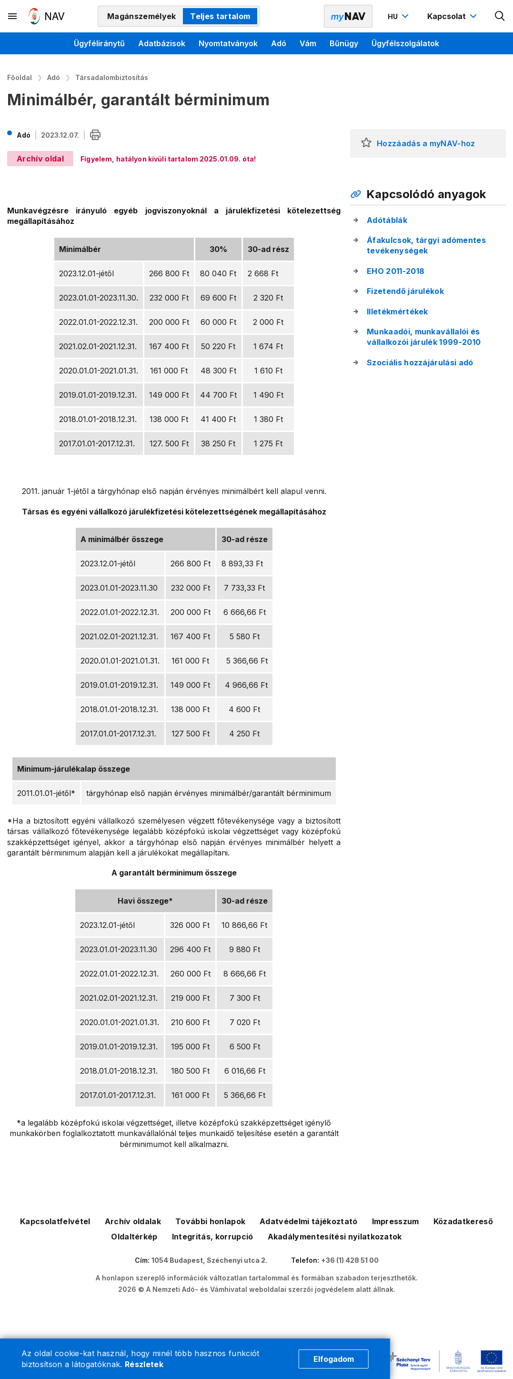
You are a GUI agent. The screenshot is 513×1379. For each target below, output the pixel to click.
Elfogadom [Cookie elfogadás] (333, 1359)
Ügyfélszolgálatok (405, 43)
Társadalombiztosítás (111, 77)
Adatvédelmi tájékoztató (308, 1221)
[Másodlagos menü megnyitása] (13, 16)
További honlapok (210, 1221)
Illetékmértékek (397, 311)
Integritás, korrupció (212, 1236)
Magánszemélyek (141, 16)
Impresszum (395, 1221)
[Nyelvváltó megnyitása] (399, 16)
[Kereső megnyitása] (500, 16)
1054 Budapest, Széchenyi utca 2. (209, 1260)
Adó (278, 43)
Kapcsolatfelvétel (55, 1221)
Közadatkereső (463, 1221)
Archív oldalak (133, 1221)
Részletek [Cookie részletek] (144, 1364)
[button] (366, 143)
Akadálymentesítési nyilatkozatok (335, 1236)
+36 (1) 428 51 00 (350, 1260)
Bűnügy (344, 43)
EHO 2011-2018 (395, 271)
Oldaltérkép (134, 1236)
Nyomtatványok (228, 43)
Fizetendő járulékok (405, 291)
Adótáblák (387, 220)
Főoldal (19, 77)
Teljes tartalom (220, 16)
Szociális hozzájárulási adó (420, 362)
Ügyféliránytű (99, 43)
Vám (308, 43)
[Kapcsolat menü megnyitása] (453, 16)
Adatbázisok (161, 43)
